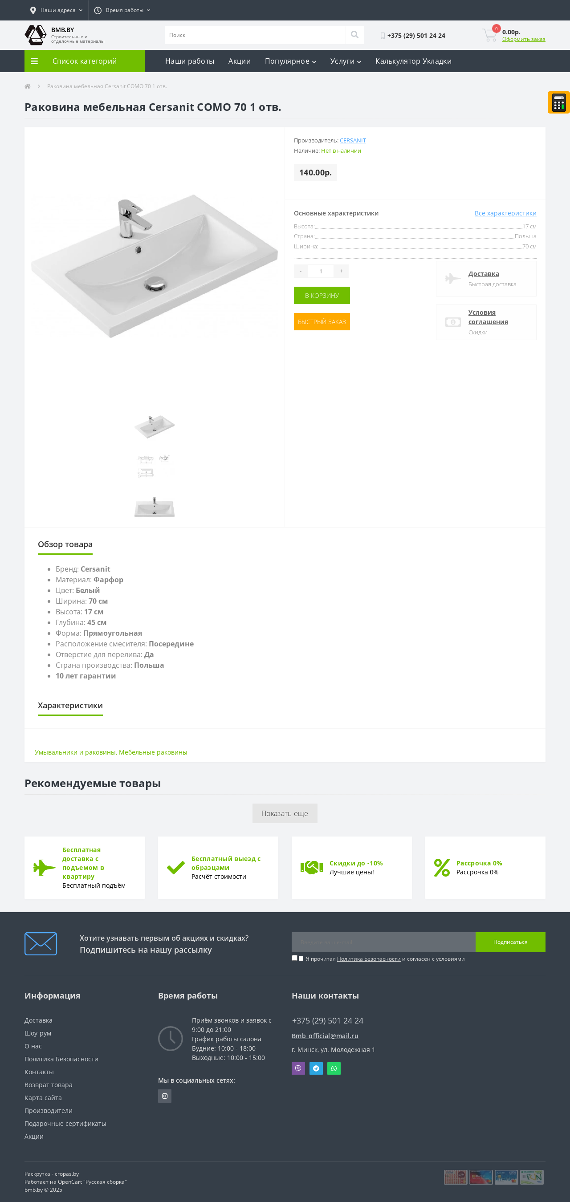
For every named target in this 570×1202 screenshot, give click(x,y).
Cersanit (353, 140)
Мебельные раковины (153, 752)
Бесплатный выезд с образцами (226, 863)
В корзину (322, 295)
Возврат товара (48, 1084)
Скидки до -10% (356, 863)
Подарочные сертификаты (65, 1123)
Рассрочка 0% (479, 863)
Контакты (39, 1072)
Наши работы (189, 61)
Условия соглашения (488, 317)
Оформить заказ (524, 39)
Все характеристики (506, 213)
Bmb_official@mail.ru (325, 1035)
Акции (239, 61)
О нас (33, 1046)
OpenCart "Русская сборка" (92, 1182)
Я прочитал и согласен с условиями (385, 958)
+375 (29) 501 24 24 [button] (327, 1020)
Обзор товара (65, 544)
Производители (48, 1110)
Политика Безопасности (369, 958)
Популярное (290, 61)
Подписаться (510, 942)
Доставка (483, 273)
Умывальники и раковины (75, 752)
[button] (56, 10)
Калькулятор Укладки (413, 61)
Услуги (345, 61)
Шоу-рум (37, 1033)
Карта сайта (43, 1097)
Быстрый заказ (322, 321)
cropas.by (67, 1174)
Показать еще (285, 813)
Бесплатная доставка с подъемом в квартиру (83, 863)
